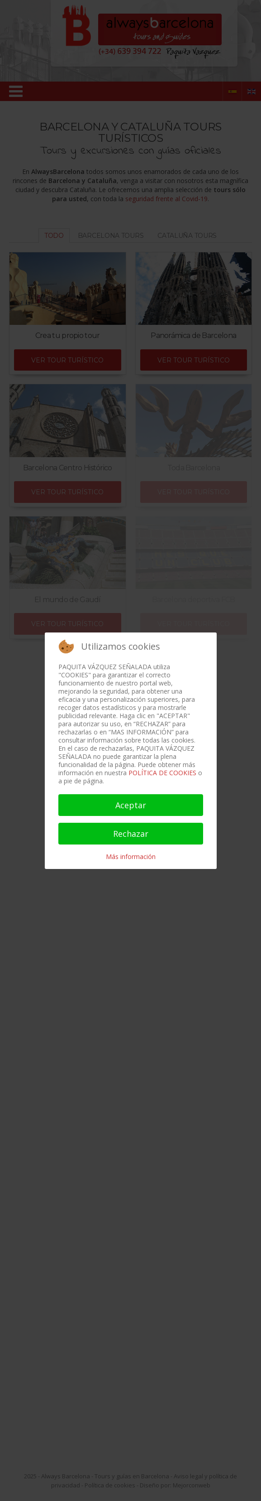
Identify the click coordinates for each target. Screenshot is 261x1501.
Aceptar (130, 805)
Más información (131, 856)
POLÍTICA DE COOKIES (162, 772)
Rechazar (130, 833)
